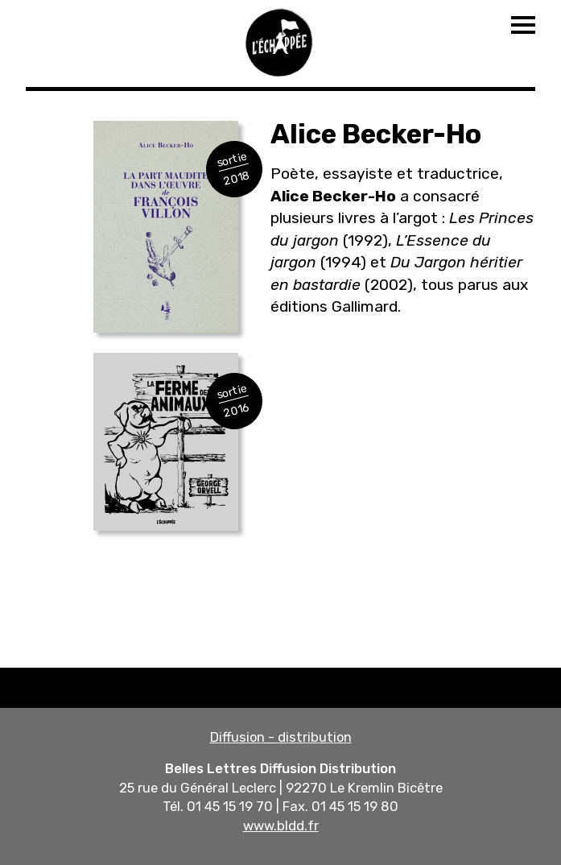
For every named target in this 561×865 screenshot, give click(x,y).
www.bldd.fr (281, 825)
